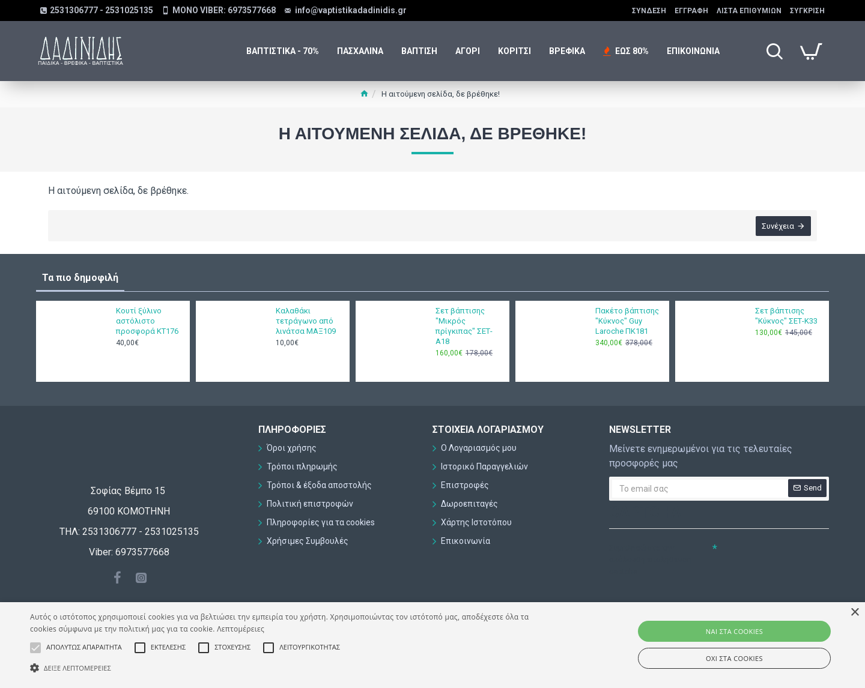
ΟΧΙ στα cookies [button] (734, 658)
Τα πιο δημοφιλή (80, 277)
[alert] (432, 645)
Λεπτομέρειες (240, 629)
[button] (291, 668)
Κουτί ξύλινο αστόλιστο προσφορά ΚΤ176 (147, 321)
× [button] (854, 612)
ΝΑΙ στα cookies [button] (734, 631)
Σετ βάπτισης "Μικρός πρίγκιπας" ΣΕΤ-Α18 (464, 326)
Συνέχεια (778, 226)
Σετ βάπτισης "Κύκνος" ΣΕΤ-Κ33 (786, 315)
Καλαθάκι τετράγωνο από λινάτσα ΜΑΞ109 (306, 321)
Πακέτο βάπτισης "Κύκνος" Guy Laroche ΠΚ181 (627, 321)
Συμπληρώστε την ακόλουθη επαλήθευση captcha (650, 559)
